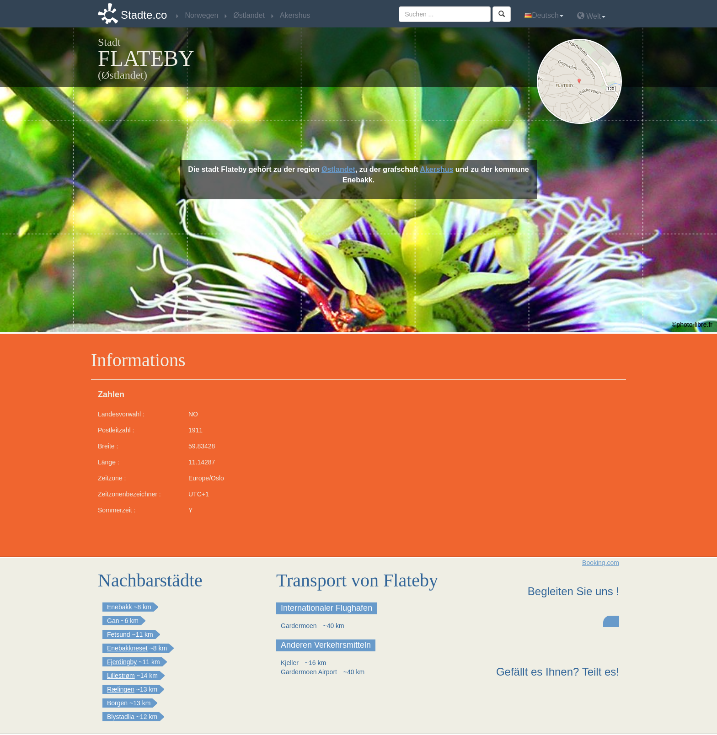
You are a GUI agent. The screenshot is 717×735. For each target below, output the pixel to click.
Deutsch (543, 15)
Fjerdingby (122, 662)
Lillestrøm (121, 675)
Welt (591, 15)
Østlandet (338, 169)
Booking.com (600, 562)
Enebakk (119, 607)
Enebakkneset (127, 648)
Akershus (436, 169)
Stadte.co (144, 15)
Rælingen (120, 689)
